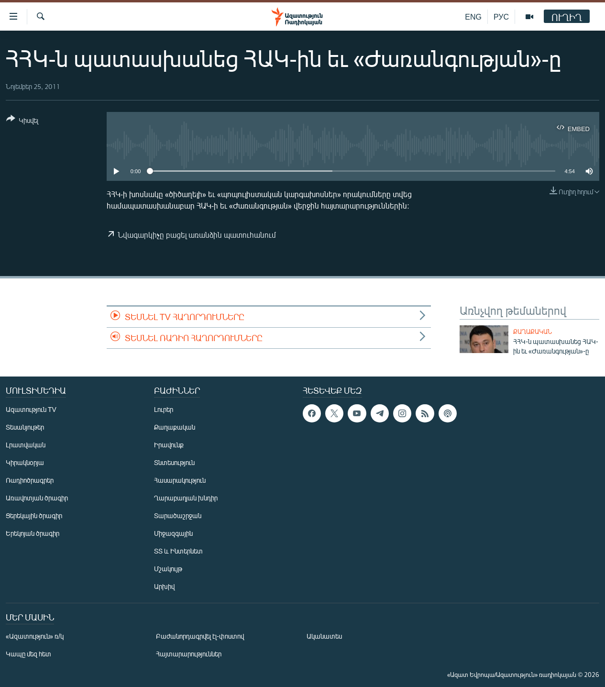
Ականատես (324, 636)
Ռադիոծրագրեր (30, 480)
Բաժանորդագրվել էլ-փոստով (200, 636)
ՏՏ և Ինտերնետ (178, 551)
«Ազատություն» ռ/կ (35, 636)
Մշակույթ (168, 569)
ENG (473, 16)
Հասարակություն (180, 480)
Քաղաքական (532, 331)
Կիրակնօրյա (25, 462)
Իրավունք (169, 445)
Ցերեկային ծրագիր (34, 515)
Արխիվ (164, 586)
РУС (501, 16)
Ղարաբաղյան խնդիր (186, 498)
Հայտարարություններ (188, 654)
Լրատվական (25, 445)
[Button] (22, 121)
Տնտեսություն (174, 462)
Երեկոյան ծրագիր (32, 533)
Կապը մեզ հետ (28, 654)
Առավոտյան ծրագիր (37, 498)
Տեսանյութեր (25, 427)
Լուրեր (163, 409)
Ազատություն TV (31, 409)
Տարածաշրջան (177, 515)
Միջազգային (173, 533)
